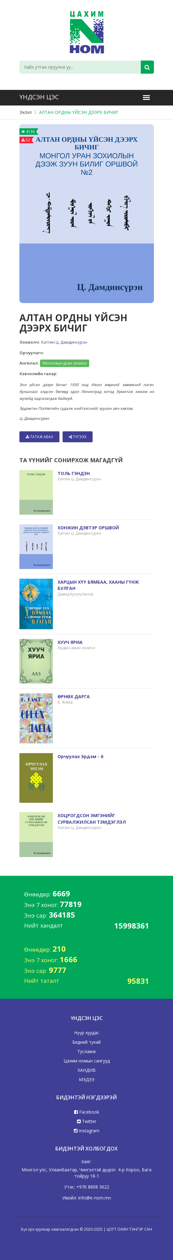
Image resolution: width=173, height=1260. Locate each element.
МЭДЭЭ (86, 1079)
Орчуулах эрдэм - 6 (80, 756)
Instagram (86, 1131)
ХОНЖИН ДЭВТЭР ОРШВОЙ (88, 528)
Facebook (86, 1112)
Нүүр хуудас (86, 1033)
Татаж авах (39, 436)
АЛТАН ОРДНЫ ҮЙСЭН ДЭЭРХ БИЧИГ (79, 112)
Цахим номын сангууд (87, 1061)
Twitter (86, 1121)
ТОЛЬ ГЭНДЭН (74, 473)
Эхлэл (25, 112)
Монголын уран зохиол (65, 363)
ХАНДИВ (87, 1070)
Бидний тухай (86, 1042)
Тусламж (86, 1051)
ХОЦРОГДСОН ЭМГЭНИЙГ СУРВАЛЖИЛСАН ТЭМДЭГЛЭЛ (92, 818)
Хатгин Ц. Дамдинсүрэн (64, 342)
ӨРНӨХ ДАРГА (74, 696)
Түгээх (77, 436)
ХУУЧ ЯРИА (70, 642)
